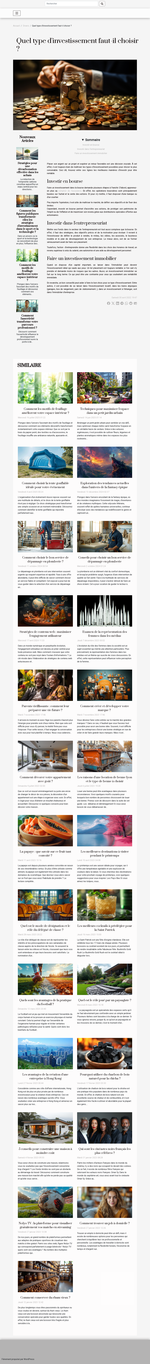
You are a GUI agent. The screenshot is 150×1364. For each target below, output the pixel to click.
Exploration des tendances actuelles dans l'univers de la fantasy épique (104, 485)
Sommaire (92, 140)
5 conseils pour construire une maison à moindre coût (45, 1151)
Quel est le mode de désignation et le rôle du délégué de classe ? (45, 928)
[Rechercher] (71, 3)
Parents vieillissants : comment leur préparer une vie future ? (45, 708)
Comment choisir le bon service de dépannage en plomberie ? (45, 559)
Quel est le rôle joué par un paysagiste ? (104, 1000)
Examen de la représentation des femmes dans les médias (104, 634)
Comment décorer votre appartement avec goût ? (45, 779)
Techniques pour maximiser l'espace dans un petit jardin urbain (104, 411)
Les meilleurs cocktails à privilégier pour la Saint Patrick (104, 928)
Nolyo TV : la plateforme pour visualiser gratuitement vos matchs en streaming (45, 1225)
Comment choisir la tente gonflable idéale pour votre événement (45, 485)
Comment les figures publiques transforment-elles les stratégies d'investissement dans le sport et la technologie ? (27, 221)
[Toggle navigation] (17, 13)
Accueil (16, 26)
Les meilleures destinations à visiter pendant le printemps (105, 854)
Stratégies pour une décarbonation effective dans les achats (27, 169)
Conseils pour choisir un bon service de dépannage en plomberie (104, 559)
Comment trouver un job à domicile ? (105, 1223)
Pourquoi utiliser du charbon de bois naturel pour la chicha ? (104, 1076)
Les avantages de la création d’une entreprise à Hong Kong (45, 1076)
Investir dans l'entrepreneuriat (91, 149)
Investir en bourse (91, 145)
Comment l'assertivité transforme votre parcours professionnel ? (27, 322)
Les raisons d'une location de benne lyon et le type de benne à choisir (104, 779)
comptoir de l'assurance (69, 191)
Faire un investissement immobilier (91, 153)
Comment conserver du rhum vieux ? (45, 1298)
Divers (26, 26)
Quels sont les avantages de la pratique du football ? (45, 1002)
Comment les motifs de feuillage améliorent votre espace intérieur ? (27, 272)
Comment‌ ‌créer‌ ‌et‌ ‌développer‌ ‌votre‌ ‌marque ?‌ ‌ (104, 708)
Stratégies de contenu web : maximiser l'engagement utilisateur (45, 634)
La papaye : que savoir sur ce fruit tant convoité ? (45, 854)
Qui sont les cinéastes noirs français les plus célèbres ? (105, 1151)
